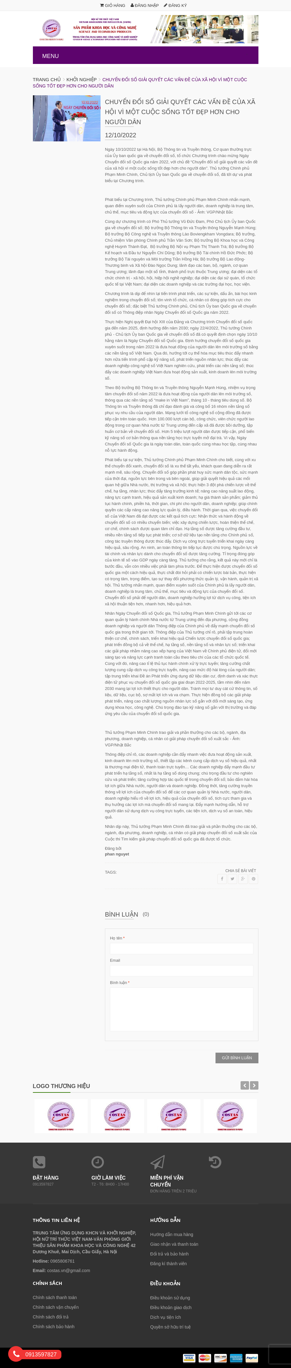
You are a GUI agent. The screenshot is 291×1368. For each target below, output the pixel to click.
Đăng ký (175, 5)
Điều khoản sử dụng (170, 1297)
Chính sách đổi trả (51, 1316)
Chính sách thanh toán (55, 1297)
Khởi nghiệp (81, 79)
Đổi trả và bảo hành (169, 1253)
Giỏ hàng (112, 5)
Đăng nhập (145, 5)
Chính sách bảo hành (54, 1326)
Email (115, 960)
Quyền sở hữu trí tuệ (170, 1326)
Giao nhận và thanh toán (174, 1244)
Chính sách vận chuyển (56, 1307)
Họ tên (116, 938)
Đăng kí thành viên (168, 1263)
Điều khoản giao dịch (171, 1307)
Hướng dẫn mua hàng (171, 1234)
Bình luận (118, 983)
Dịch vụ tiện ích (165, 1317)
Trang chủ (47, 79)
